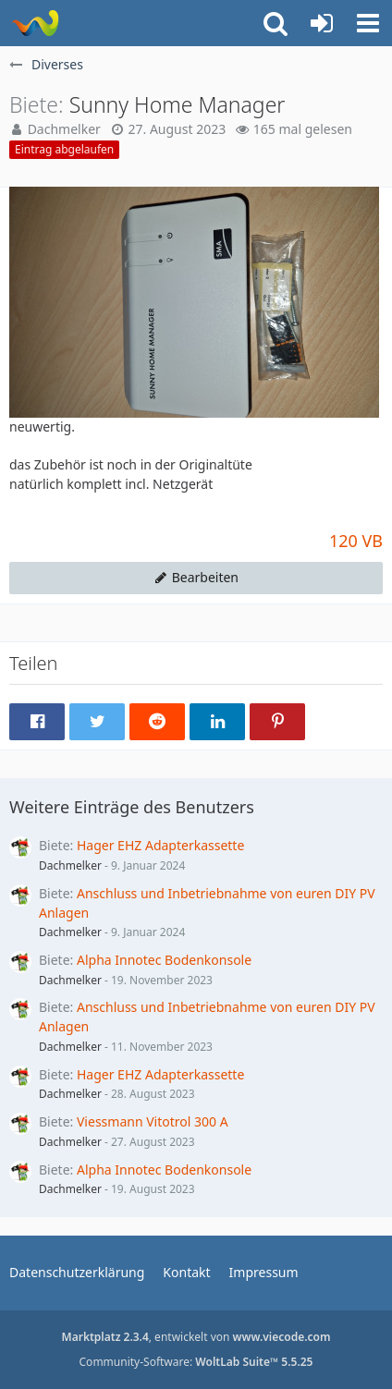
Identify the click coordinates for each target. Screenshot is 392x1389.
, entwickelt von (196, 1337)
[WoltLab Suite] (35, 23)
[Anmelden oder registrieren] (321, 23)
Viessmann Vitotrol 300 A (152, 1121)
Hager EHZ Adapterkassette (160, 845)
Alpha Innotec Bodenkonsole (164, 960)
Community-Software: (196, 1362)
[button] (367, 23)
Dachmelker (70, 865)
